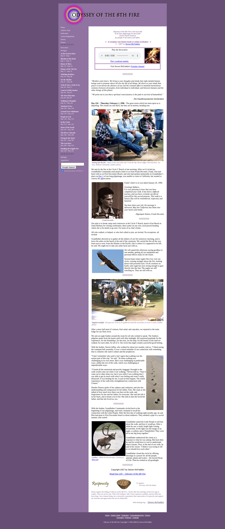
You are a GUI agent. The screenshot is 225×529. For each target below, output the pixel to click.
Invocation (64, 48)
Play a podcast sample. (119, 61)
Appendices (65, 160)
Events (63, 42)
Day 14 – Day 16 (66, 65)
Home (63, 27)
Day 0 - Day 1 (68, 55)
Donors (63, 39)
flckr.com (95, 460)
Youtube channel (137, 66)
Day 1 (101, 176)
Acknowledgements (67, 36)
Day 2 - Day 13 (68, 60)
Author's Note (65, 30)
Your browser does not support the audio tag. (119, 55)
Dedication (64, 33)
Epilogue (64, 157)
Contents (135, 518)
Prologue (64, 51)
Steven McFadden (132, 44)
